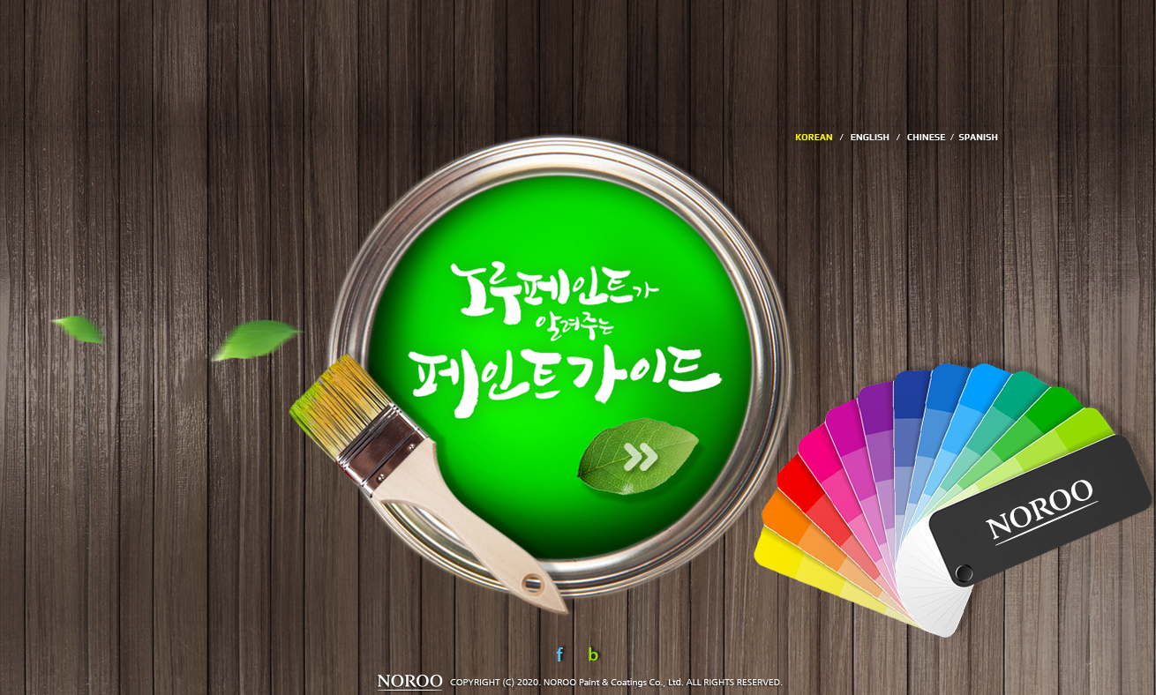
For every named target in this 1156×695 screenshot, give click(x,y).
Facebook (563, 654)
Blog (595, 654)
